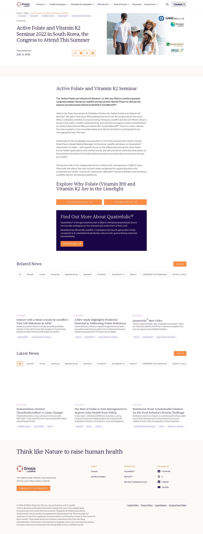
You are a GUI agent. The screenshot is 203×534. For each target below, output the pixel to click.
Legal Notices (161, 505)
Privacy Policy (147, 505)
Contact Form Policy (177, 505)
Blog (26, 13)
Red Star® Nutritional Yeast (135, 482)
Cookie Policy (133, 505)
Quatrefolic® (129, 471)
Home (19, 13)
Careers (94, 471)
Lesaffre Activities (98, 476)
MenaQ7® (128, 476)
